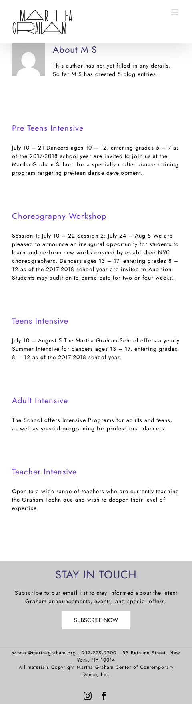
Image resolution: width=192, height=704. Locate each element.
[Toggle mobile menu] (175, 12)
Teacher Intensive (44, 472)
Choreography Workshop (59, 216)
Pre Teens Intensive (48, 128)
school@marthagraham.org (44, 652)
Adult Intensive (40, 400)
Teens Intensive (40, 321)
